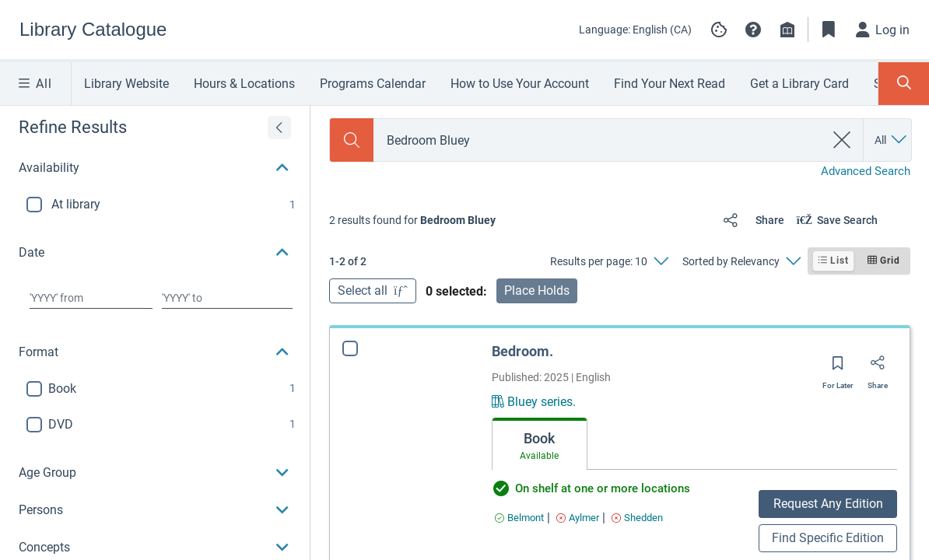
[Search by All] (892, 140)
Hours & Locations (244, 83)
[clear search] (842, 140)
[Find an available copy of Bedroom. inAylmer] (577, 517)
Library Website (126, 83)
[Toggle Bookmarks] (829, 30)
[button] (753, 30)
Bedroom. (522, 351)
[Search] (351, 140)
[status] (412, 220)
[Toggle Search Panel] (903, 83)
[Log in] (883, 30)
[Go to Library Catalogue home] (93, 29)
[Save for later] (838, 368)
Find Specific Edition (828, 537)
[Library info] (787, 30)
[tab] (539, 444)
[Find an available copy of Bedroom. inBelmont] (519, 517)
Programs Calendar (373, 83)
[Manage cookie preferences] (719, 30)
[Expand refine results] (279, 127)
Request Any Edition (828, 503)
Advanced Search (865, 171)
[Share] (750, 220)
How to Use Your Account (519, 83)
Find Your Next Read (669, 83)
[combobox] (599, 140)
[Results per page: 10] (608, 261)
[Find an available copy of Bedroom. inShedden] (637, 517)
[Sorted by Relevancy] (741, 261)
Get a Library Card (799, 83)
